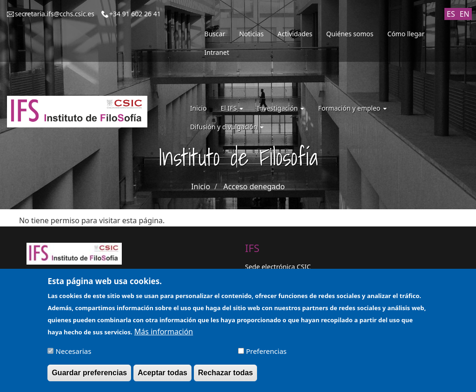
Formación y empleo (352, 108)
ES (451, 14)
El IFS (232, 108)
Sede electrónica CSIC (278, 266)
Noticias (251, 33)
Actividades (295, 33)
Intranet (217, 52)
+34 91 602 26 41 (135, 13)
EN (464, 14)
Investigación (280, 108)
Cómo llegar (405, 33)
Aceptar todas (162, 377)
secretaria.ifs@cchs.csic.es (54, 13)
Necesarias (74, 355)
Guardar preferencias (89, 377)
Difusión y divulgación (227, 126)
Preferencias (266, 355)
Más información (163, 336)
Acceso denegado (254, 186)
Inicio (198, 108)
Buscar (215, 33)
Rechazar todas (225, 377)
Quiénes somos (349, 33)
